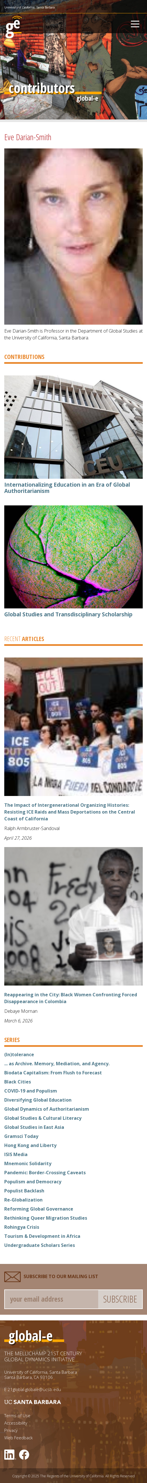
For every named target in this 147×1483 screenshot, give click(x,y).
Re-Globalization (23, 1200)
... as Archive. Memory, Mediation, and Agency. (57, 1063)
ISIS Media (16, 1154)
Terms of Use (17, 1415)
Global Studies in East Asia (34, 1127)
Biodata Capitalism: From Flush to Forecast (53, 1073)
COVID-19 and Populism (30, 1091)
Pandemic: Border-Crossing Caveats (45, 1172)
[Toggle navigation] (135, 23)
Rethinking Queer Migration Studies (45, 1218)
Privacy (11, 1430)
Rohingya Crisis (21, 1227)
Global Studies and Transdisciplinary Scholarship (68, 614)
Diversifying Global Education (38, 1100)
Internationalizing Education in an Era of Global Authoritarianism (67, 488)
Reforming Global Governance (38, 1209)
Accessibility (15, 1423)
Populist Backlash (24, 1191)
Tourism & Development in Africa (42, 1236)
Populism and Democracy (32, 1182)
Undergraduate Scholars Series (39, 1245)
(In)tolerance (19, 1054)
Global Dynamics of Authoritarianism (46, 1109)
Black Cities (17, 1082)
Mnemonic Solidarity (27, 1163)
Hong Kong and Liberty (30, 1145)
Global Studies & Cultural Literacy (42, 1118)
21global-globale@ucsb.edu (34, 1389)
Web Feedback (18, 1437)
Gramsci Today (21, 1136)
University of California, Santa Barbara (29, 7)
